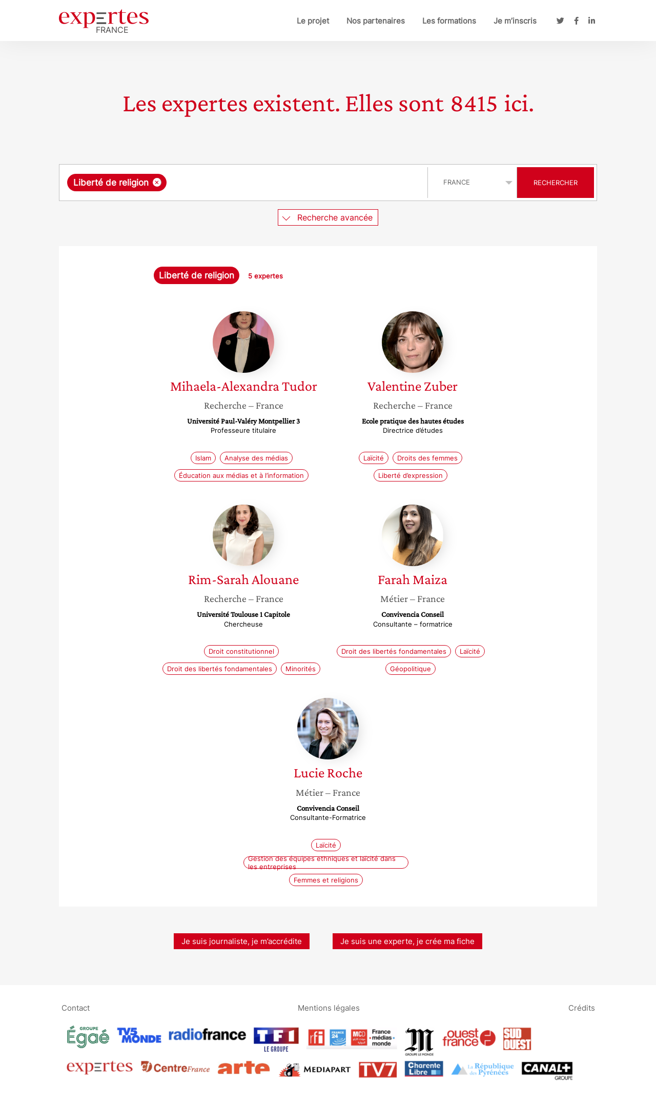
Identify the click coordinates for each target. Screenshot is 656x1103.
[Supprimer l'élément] (157, 182)
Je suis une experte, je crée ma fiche (407, 941)
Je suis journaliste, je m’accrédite (241, 941)
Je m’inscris (515, 21)
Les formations (449, 21)
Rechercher (556, 182)
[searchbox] (274, 182)
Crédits (581, 1008)
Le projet (313, 21)
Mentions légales (329, 1008)
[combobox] (244, 182)
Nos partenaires (375, 21)
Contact (75, 1008)
